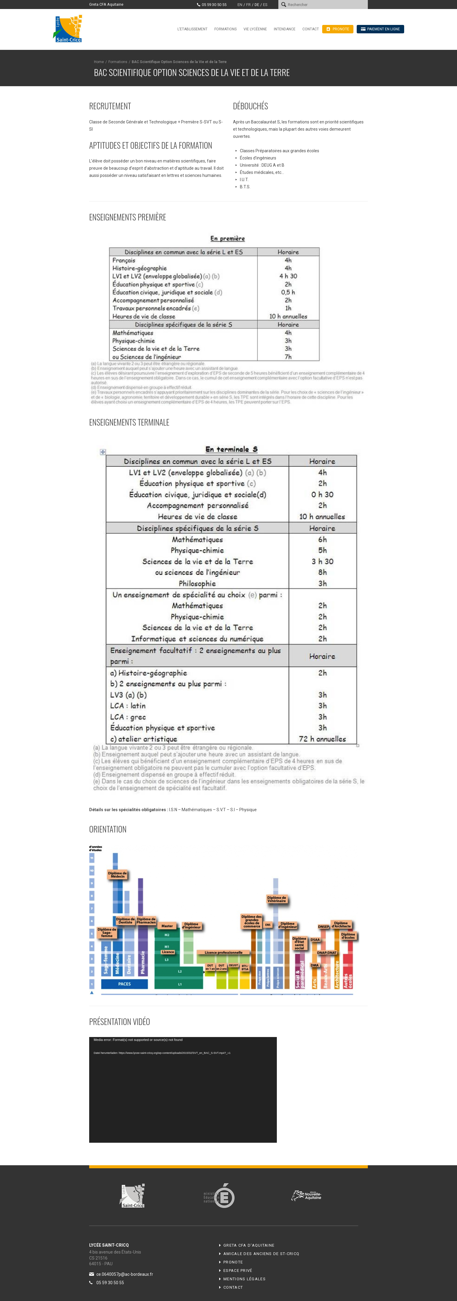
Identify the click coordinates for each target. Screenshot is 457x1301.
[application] (183, 1090)
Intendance (284, 29)
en (240, 4)
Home (99, 62)
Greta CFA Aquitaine (106, 4)
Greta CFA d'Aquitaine (248, 1245)
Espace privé (238, 1270)
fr (248, 4)
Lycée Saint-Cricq (69, 28)
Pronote (233, 1262)
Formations (225, 29)
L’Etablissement (192, 29)
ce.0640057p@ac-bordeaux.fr (124, 1274)
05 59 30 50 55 (214, 4)
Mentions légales (244, 1279)
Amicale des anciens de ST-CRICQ (261, 1253)
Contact (310, 29)
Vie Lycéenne (255, 29)
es (265, 4)
